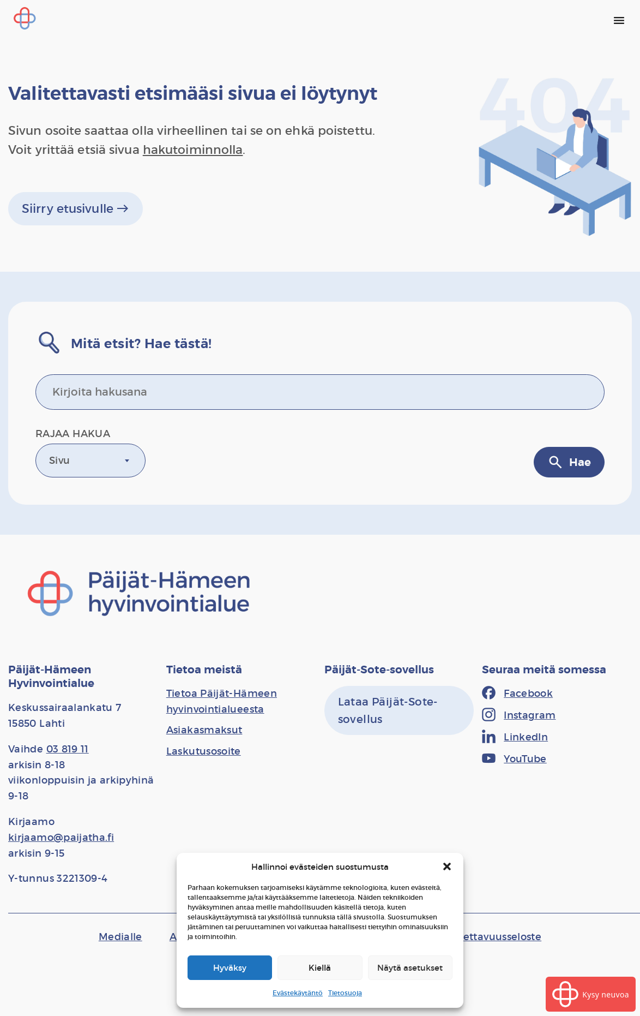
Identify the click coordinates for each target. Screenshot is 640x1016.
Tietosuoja (345, 993)
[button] (447, 866)
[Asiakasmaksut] (204, 730)
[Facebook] (517, 694)
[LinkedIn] (515, 738)
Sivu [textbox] (59, 461)
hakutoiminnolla (193, 149)
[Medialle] (120, 937)
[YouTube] (514, 759)
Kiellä (320, 968)
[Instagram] (519, 716)
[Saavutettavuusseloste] (485, 937)
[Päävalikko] (619, 20)
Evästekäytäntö (298, 993)
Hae (569, 462)
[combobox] (90, 460)
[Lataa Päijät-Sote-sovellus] (399, 710)
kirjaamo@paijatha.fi (61, 838)
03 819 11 (67, 749)
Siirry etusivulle (75, 208)
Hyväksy (229, 968)
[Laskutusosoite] (203, 751)
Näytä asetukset (410, 968)
